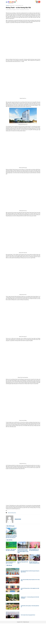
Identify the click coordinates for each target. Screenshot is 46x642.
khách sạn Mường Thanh (12, 512)
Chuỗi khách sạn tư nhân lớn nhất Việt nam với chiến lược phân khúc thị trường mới (11, 536)
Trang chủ (7, 5)
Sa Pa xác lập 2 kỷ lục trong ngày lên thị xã (28, 614)
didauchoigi (18, 519)
